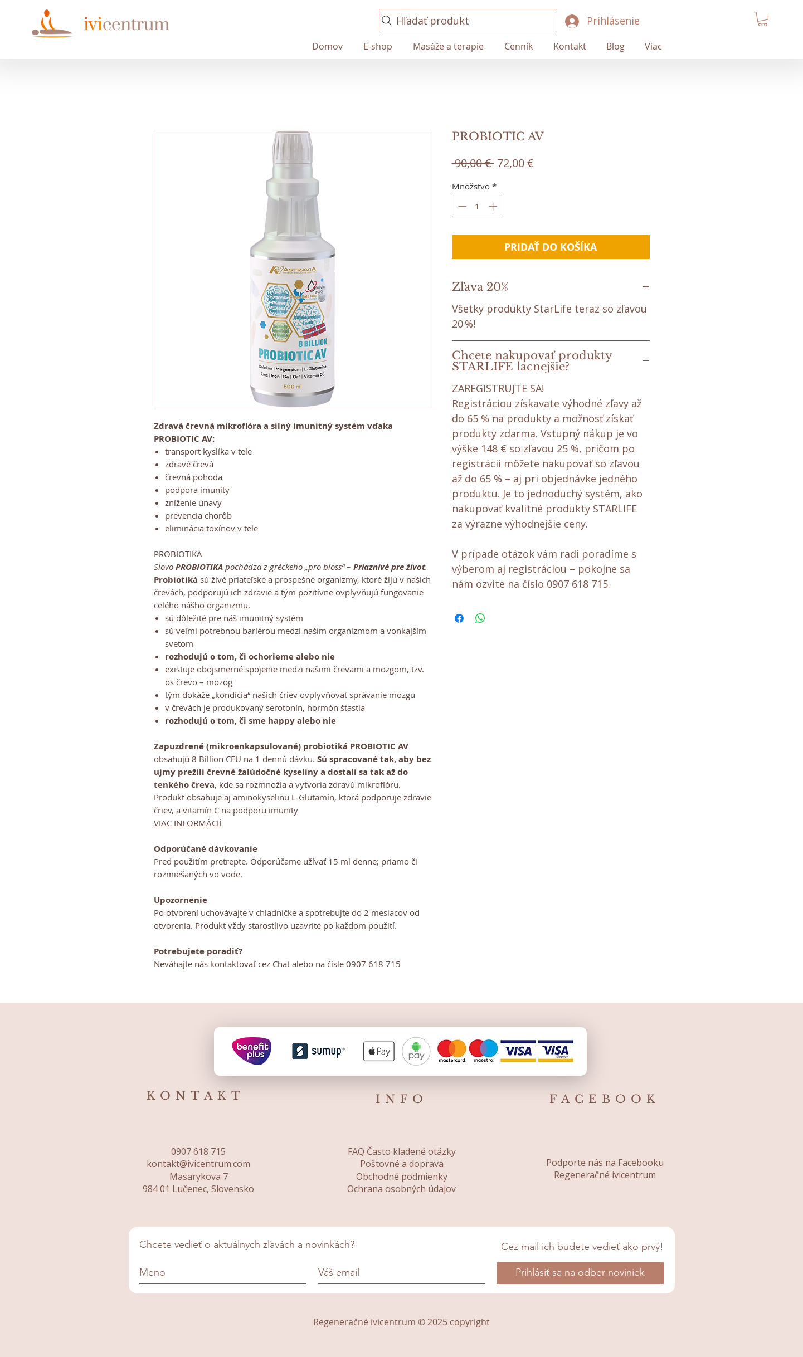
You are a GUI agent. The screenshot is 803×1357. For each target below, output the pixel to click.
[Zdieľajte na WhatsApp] (480, 618)
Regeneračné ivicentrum (605, 1175)
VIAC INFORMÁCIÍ (187, 822)
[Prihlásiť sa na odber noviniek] (580, 1273)
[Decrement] (461, 206)
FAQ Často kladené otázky (402, 1151)
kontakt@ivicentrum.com (198, 1164)
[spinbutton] (477, 206)
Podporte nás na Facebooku (605, 1162)
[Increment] (494, 206)
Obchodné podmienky (401, 1176)
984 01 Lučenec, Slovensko (198, 1189)
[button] (762, 19)
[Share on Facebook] (459, 618)
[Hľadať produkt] (468, 20)
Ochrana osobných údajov (401, 1189)
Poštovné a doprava (402, 1164)
